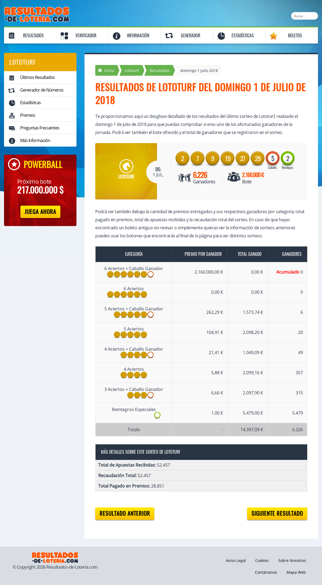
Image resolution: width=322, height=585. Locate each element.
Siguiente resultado (277, 513)
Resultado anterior (125, 513)
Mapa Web (296, 572)
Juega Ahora (40, 212)
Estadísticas (243, 35)
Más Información (35, 140)
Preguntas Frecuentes (39, 128)
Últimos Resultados (37, 77)
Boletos (295, 35)
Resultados (33, 35)
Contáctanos (266, 572)
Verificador (85, 35)
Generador (190, 35)
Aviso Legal (236, 560)
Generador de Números (41, 90)
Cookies (262, 560)
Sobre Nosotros (292, 560)
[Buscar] (304, 16)
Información (138, 35)
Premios (27, 115)
